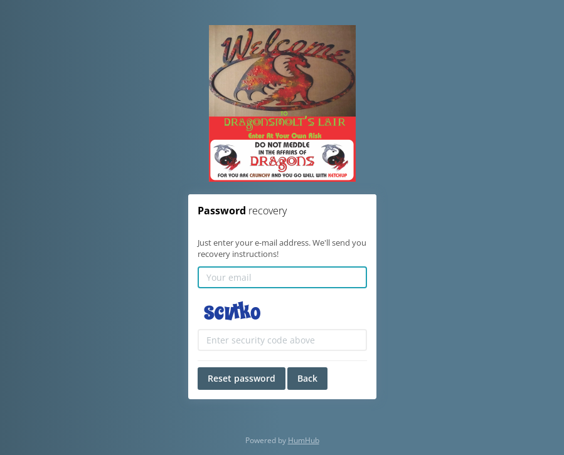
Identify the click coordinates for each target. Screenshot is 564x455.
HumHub (303, 440)
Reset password (241, 378)
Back (307, 378)
